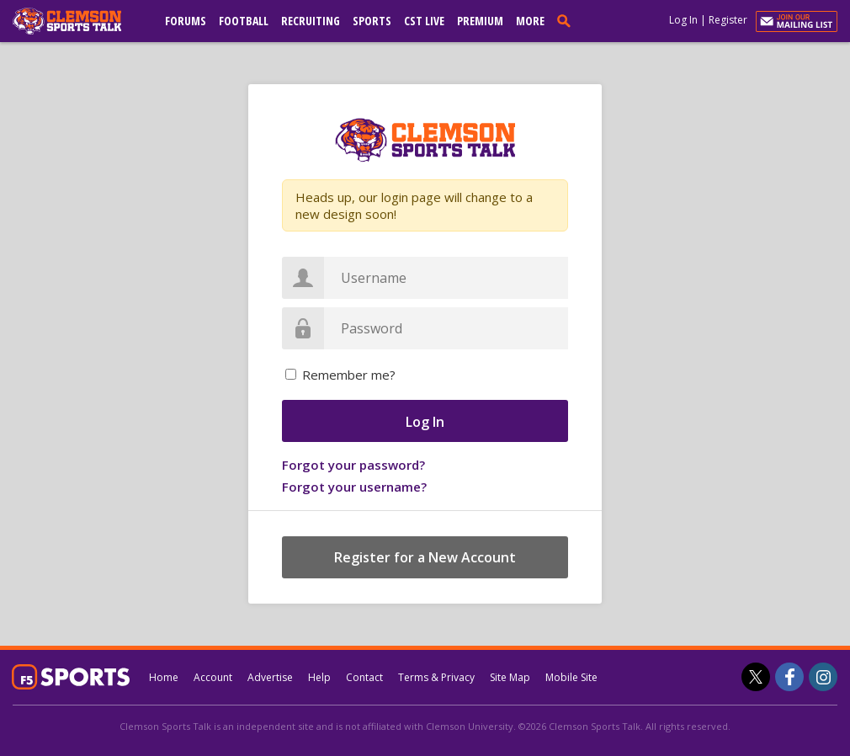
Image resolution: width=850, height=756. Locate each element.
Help (319, 677)
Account (213, 677)
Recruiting (310, 21)
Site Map (510, 677)
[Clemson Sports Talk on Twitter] (755, 677)
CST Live (424, 21)
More (530, 21)
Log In (683, 20)
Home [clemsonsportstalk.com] (163, 677)
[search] (567, 20)
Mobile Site (571, 677)
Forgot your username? (354, 486)
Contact (364, 677)
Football (243, 21)
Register (728, 20)
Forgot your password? (353, 464)
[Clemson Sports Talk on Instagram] (823, 677)
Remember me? (349, 374)
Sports (372, 21)
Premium (480, 21)
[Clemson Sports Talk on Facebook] (789, 677)
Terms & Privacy (436, 677)
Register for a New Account (425, 557)
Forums (185, 21)
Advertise (270, 677)
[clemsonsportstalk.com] (79, 21)
